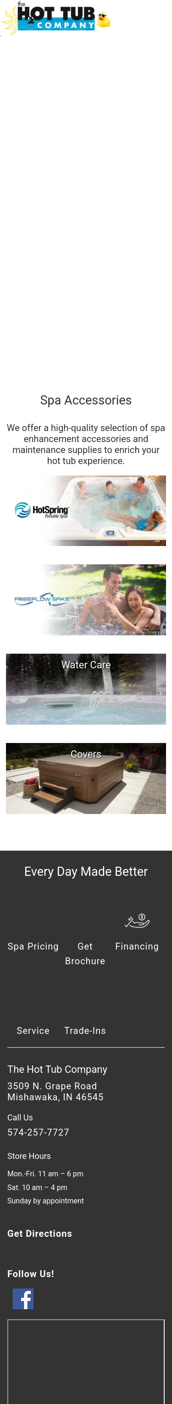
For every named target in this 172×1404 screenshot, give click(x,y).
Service (33, 1030)
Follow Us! (30, 1273)
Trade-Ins (85, 1030)
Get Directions (39, 1233)
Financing (137, 946)
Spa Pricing (33, 946)
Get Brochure (85, 954)
